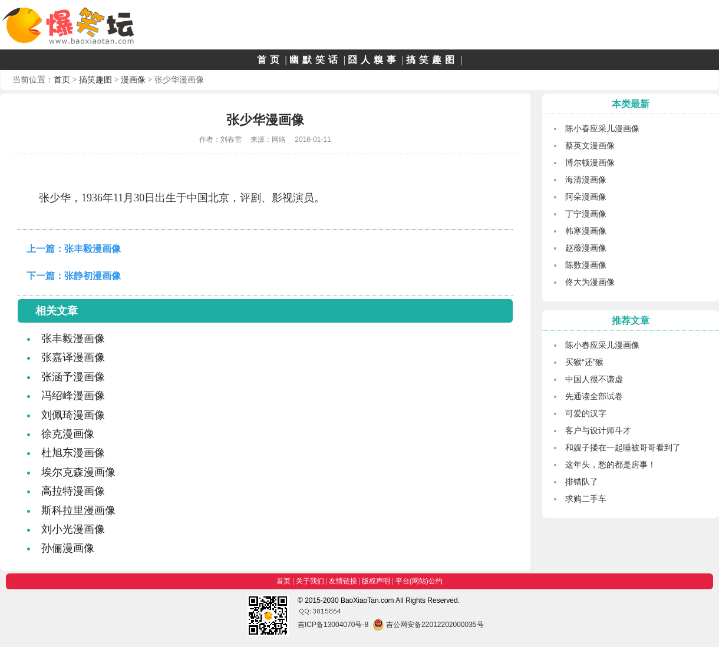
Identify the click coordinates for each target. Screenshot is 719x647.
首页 (270, 60)
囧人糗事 (374, 60)
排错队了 (581, 481)
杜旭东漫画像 (73, 453)
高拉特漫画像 (73, 491)
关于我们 (310, 581)
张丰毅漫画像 (92, 249)
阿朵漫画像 (585, 196)
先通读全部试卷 (594, 396)
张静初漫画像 (92, 276)
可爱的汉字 (585, 413)
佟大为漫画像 (590, 282)
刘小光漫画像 (73, 529)
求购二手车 (585, 498)
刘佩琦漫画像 (73, 415)
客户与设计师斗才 (598, 430)
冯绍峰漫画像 (73, 396)
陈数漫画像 (585, 265)
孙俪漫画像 (67, 548)
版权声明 (376, 581)
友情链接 (343, 581)
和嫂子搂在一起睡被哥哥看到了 (623, 447)
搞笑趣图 (432, 60)
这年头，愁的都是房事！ (610, 464)
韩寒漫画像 (585, 230)
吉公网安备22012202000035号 (428, 625)
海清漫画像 (585, 179)
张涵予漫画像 (73, 377)
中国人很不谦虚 (594, 379)
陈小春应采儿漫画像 (602, 128)
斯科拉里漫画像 (78, 510)
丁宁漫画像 (585, 213)
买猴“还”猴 (584, 362)
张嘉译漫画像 (73, 357)
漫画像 (133, 79)
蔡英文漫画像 (590, 145)
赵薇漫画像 (585, 248)
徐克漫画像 (67, 434)
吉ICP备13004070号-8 (333, 625)
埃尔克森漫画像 (78, 472)
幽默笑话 (315, 60)
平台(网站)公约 (419, 581)
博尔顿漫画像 (590, 162)
